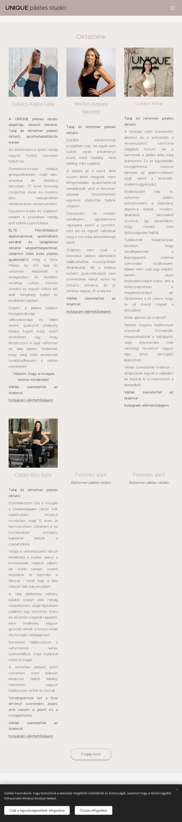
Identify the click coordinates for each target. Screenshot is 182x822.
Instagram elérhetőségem (31, 400)
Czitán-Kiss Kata (33, 475)
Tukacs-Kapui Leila (33, 104)
